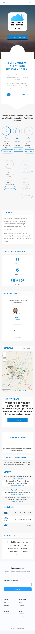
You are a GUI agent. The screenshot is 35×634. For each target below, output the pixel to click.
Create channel (10, 188)
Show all (17, 337)
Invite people (7, 151)
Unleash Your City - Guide (23, 513)
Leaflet (16, 390)
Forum (29, 525)
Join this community (17, 37)
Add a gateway (27, 348)
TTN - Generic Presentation (22, 519)
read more (22, 88)
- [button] (4, 356)
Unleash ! (27, 195)
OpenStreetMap (23, 390)
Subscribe (17, 420)
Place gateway (18, 149)
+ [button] (4, 353)
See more (29, 463)
